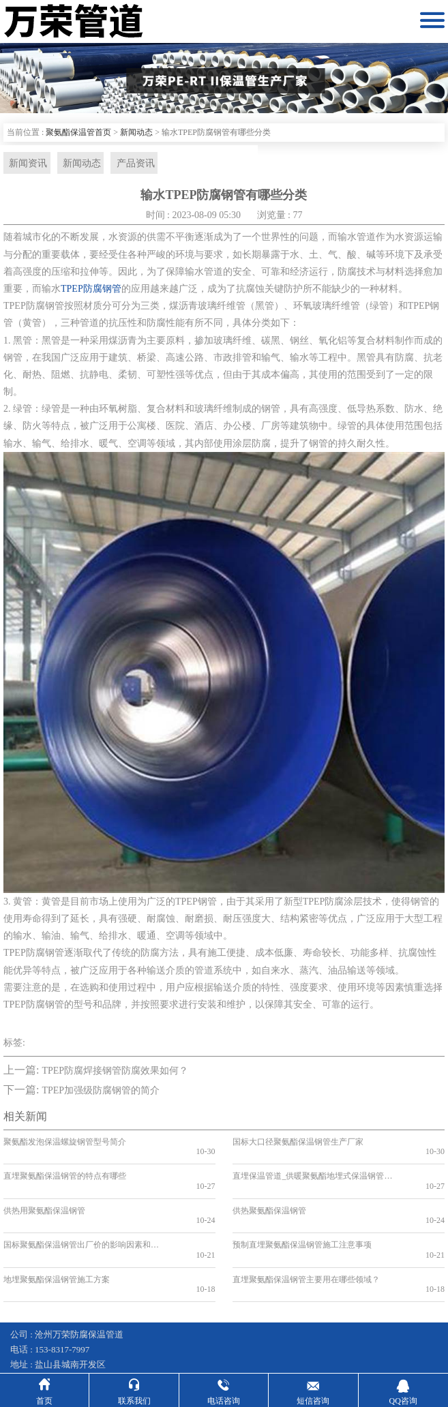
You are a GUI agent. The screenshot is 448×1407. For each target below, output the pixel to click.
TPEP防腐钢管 (91, 290)
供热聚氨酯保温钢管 (269, 1191)
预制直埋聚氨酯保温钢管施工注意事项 (302, 1216)
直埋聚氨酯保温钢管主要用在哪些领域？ (306, 1240)
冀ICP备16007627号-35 (90, 1330)
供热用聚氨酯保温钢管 (44, 1191)
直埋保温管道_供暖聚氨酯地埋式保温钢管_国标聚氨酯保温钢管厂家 (312, 1167)
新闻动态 (136, 132)
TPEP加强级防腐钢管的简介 (101, 1092)
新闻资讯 (26, 163)
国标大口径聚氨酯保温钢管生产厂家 (298, 1143)
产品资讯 (129, 163)
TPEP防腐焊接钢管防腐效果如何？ (115, 1072)
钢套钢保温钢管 (41, 1345)
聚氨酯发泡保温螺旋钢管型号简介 (64, 1143)
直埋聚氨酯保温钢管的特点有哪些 (64, 1167)
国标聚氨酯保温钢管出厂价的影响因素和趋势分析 (82, 1216)
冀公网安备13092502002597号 (203, 1330)
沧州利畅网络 (337, 1330)
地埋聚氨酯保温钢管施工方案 (56, 1240)
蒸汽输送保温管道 (290, 1345)
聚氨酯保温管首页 (78, 132)
